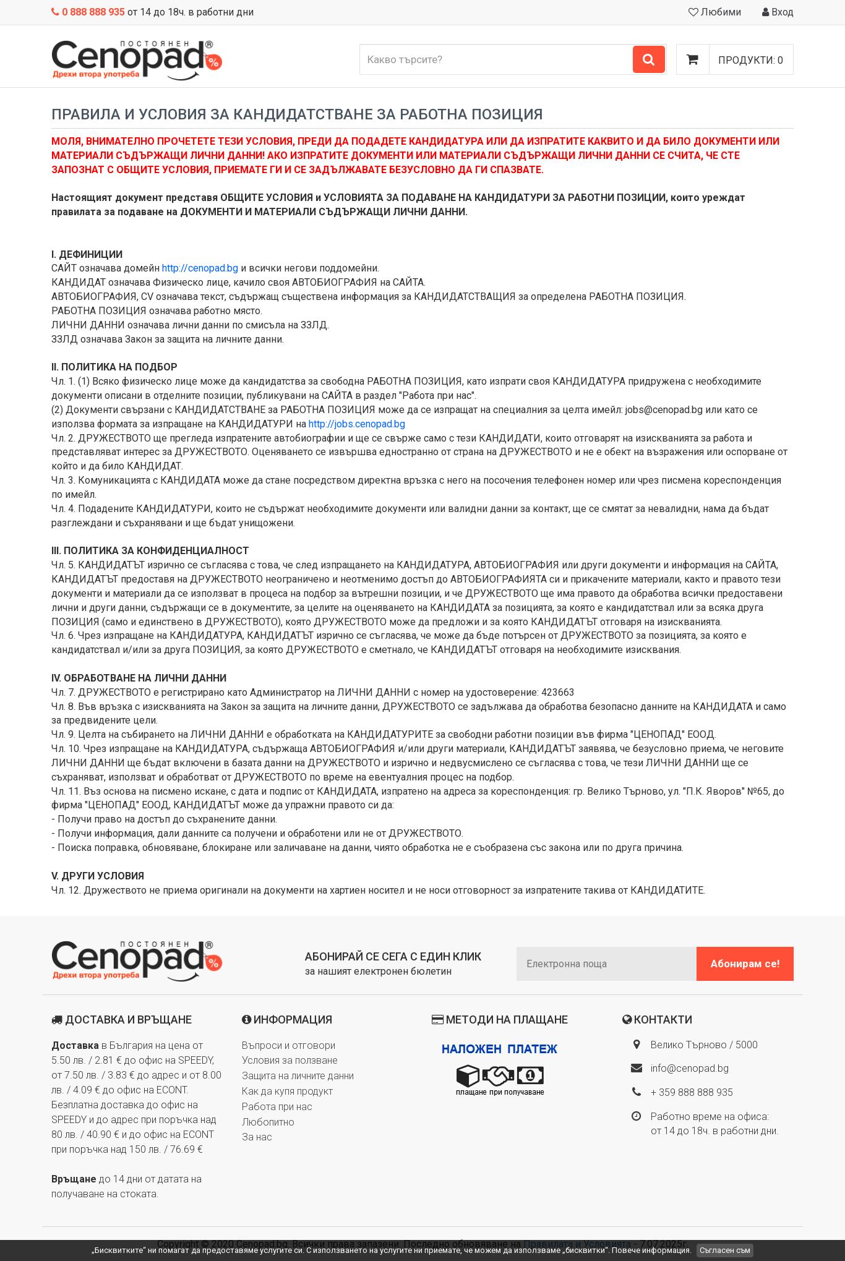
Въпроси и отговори (288, 1045)
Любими (714, 12)
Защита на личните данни (298, 1076)
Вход (778, 12)
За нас (257, 1137)
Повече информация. (652, 1250)
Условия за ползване (290, 1060)
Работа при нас (277, 1107)
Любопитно (268, 1122)
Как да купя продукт (287, 1091)
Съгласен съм (725, 1250)
